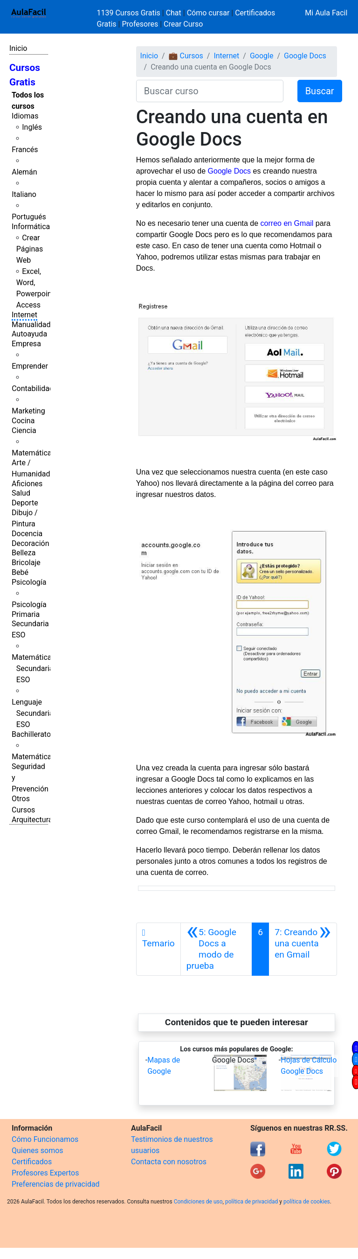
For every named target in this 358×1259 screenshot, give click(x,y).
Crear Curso (183, 24)
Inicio (18, 48)
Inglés (32, 127)
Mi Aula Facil (326, 12)
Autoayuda (29, 333)
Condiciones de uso (198, 1201)
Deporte (25, 502)
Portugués (29, 216)
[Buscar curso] (209, 91)
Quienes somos (37, 1150)
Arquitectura (32, 819)
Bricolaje (26, 562)
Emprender (30, 366)
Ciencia (24, 430)
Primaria (26, 614)
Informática (31, 226)
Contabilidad (33, 388)
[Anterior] (216, 949)
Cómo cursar (208, 12)
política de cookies (306, 1201)
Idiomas (25, 116)
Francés (25, 149)
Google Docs (305, 55)
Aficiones (27, 483)
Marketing (28, 410)
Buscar (319, 91)
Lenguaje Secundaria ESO (32, 713)
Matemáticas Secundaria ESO (33, 668)
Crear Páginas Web (29, 249)
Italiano (24, 194)
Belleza (23, 552)
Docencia (27, 533)
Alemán (24, 172)
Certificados (32, 1161)
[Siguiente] (302, 949)
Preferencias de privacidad (56, 1184)
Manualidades (35, 324)
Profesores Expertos (45, 1172)
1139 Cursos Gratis (129, 12)
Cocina (23, 420)
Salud (21, 493)
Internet (24, 314)
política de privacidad (251, 1201)
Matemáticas (33, 452)
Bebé (20, 572)
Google (262, 55)
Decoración (30, 543)
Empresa (26, 343)
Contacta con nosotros (169, 1161)
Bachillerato (31, 734)
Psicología (29, 582)
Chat (173, 12)
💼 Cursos (186, 55)
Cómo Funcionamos (45, 1139)
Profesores (140, 24)
